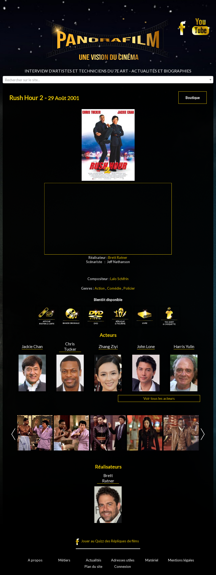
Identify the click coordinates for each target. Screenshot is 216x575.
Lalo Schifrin (119, 279)
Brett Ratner (117, 257)
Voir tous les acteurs (159, 398)
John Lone (146, 346)
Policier (129, 288)
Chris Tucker (70, 346)
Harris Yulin (184, 346)
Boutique (193, 98)
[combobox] (108, 79)
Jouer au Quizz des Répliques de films (110, 541)
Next (203, 434)
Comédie (114, 288)
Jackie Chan (32, 346)
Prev (13, 434)
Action (100, 288)
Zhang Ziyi (108, 346)
